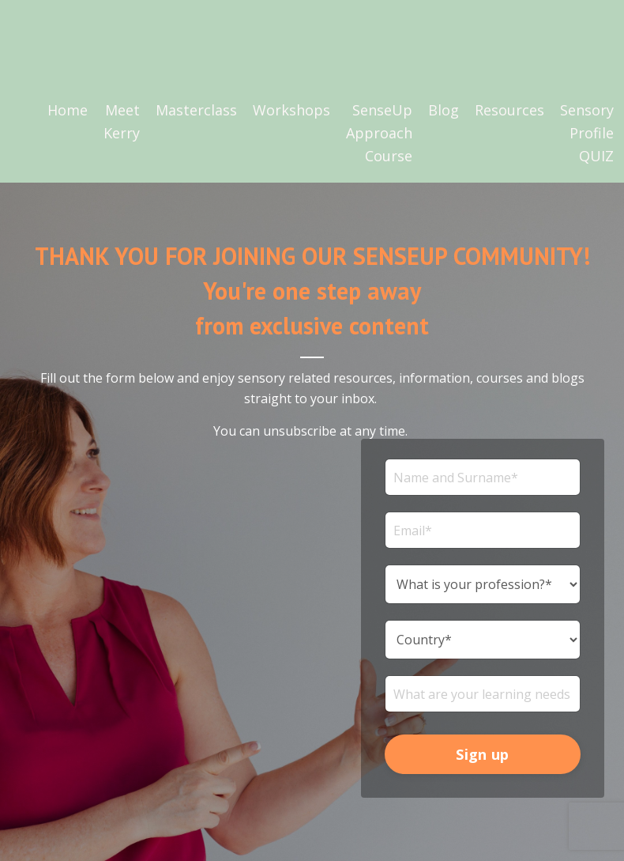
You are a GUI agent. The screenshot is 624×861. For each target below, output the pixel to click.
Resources (509, 109)
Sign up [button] (482, 754)
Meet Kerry (121, 121)
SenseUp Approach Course (379, 132)
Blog (443, 109)
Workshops (291, 109)
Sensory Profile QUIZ (587, 132)
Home (67, 109)
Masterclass (196, 109)
